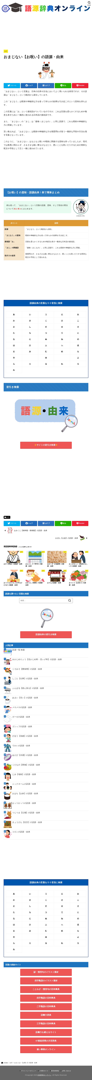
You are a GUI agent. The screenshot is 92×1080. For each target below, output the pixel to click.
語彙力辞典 (46, 1015)
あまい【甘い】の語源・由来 (25, 698)
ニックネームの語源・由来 (24, 784)
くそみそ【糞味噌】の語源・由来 (27, 669)
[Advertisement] (46, 31)
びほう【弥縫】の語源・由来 (25, 736)
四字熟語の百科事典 (46, 998)
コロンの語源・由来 (21, 832)
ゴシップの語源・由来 (22, 726)
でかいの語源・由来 (21, 746)
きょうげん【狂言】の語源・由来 (27, 822)
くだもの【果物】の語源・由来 (26, 765)
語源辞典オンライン (44, 1075)
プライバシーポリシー (28, 1071)
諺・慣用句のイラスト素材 (46, 972)
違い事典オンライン (46, 1049)
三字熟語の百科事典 (46, 1023)
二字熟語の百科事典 (46, 1006)
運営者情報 (55, 1071)
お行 (5, 51)
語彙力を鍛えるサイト (46, 1032)
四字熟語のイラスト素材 (46, 981)
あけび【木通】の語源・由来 (25, 755)
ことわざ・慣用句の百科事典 (46, 989)
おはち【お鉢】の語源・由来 (25, 793)
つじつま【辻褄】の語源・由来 (26, 813)
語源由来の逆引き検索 (46, 634)
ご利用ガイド (43, 1071)
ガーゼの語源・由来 (21, 717)
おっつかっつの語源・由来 (24, 803)
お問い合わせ (66, 1071)
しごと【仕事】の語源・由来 (25, 678)
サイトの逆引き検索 (46, 445)
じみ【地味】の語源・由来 (24, 774)
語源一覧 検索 (18, 650)
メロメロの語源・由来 (22, 707)
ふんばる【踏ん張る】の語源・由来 (28, 688)
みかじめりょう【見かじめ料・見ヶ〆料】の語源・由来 (37, 659)
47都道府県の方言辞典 (46, 1041)
